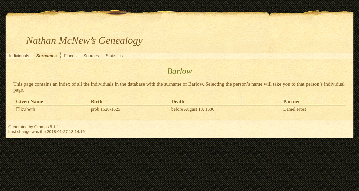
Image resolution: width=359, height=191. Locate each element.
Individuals (19, 56)
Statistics (114, 56)
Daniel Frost (294, 109)
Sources (91, 56)
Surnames (46, 56)
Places (70, 56)
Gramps (41, 126)
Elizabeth (25, 109)
